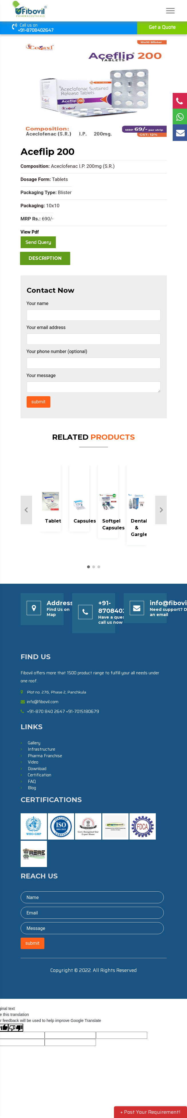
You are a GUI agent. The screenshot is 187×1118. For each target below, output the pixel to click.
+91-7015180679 (82, 711)
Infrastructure (41, 749)
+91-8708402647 (36, 30)
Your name (38, 303)
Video (33, 762)
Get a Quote (162, 27)
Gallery (34, 743)
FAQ (32, 781)
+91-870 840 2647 (46, 711)
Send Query (38, 242)
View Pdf (30, 232)
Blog (32, 787)
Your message (41, 375)
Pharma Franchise (45, 755)
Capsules (85, 521)
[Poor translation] (15, 1028)
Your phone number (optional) (57, 351)
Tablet (53, 521)
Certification (39, 775)
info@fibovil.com (42, 701)
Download (37, 768)
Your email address (46, 327)
